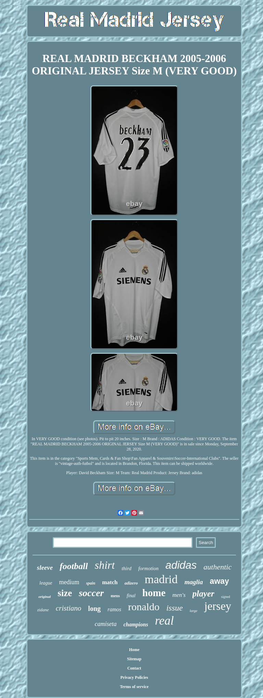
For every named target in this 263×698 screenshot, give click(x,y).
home (154, 592)
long (94, 608)
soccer (91, 593)
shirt (105, 565)
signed (225, 597)
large (194, 611)
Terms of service (134, 686)
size (65, 593)
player (203, 593)
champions (135, 624)
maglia (194, 582)
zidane (43, 609)
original (44, 596)
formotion (148, 568)
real (164, 620)
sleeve (45, 567)
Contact (134, 668)
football (74, 566)
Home (134, 649)
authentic (217, 567)
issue (174, 607)
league (45, 583)
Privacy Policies (134, 677)
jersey (217, 606)
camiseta (105, 624)
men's (179, 595)
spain (90, 583)
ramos (114, 609)
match (109, 582)
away (219, 581)
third (127, 568)
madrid (161, 579)
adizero (131, 583)
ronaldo (144, 606)
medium (69, 582)
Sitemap (134, 659)
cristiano (69, 608)
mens (115, 595)
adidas (181, 565)
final (131, 595)
